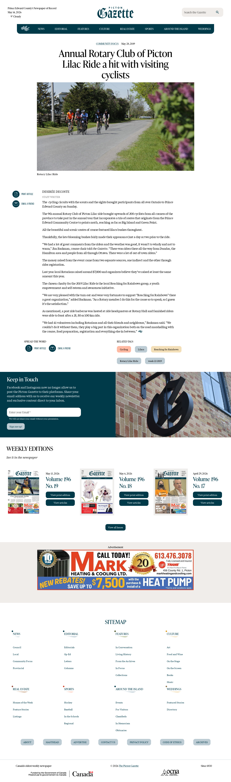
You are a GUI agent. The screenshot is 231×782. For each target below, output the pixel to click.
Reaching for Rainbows (166, 349)
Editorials (69, 647)
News (41, 29)
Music (170, 682)
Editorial (61, 29)
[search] (217, 12)
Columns (69, 668)
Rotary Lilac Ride (129, 361)
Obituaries (121, 730)
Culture (104, 29)
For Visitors (122, 709)
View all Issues (115, 527)
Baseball (68, 709)
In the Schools (71, 716)
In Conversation (124, 647)
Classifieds (121, 716)
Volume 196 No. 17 (205, 482)
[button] (23, 194)
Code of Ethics (172, 742)
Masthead (52, 742)
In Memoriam (123, 723)
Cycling (124, 349)
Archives (202, 742)
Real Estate (127, 29)
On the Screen (174, 668)
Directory (172, 709)
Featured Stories (175, 702)
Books (170, 675)
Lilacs (141, 349)
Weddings (204, 29)
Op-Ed (67, 654)
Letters (67, 661)
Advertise (80, 742)
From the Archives (125, 661)
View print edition (60, 494)
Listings (17, 716)
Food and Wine (175, 654)
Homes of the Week (23, 702)
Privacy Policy (139, 742)
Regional (69, 723)
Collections (121, 675)
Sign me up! (16, 426)
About (27, 742)
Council (17, 647)
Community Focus (107, 43)
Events (119, 702)
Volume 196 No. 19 (58, 482)
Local (16, 654)
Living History (123, 654)
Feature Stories (21, 709)
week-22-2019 (155, 361)
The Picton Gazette (129, 765)
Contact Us (108, 742)
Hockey (68, 702)
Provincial (18, 668)
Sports (149, 29)
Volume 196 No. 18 (131, 482)
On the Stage (173, 661)
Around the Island (176, 29)
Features (83, 29)
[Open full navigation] (25, 29)
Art (168, 647)
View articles (60, 502)
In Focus (120, 668)
